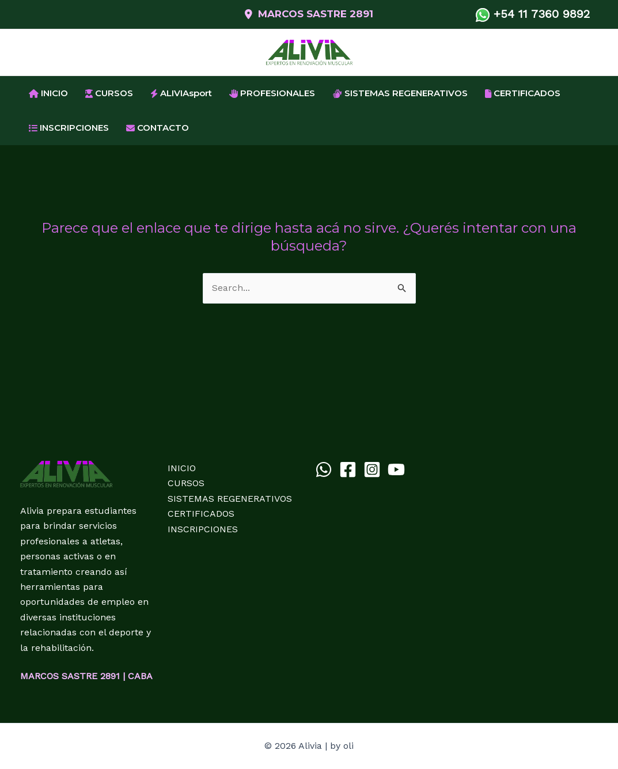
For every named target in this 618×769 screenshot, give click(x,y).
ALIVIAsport (181, 93)
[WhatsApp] (323, 469)
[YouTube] (396, 469)
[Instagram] (372, 469)
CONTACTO (157, 127)
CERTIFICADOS (522, 93)
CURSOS (109, 93)
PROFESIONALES (272, 93)
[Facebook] (348, 469)
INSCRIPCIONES (69, 127)
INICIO (48, 93)
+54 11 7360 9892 (537, 14)
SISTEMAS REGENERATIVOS (400, 93)
